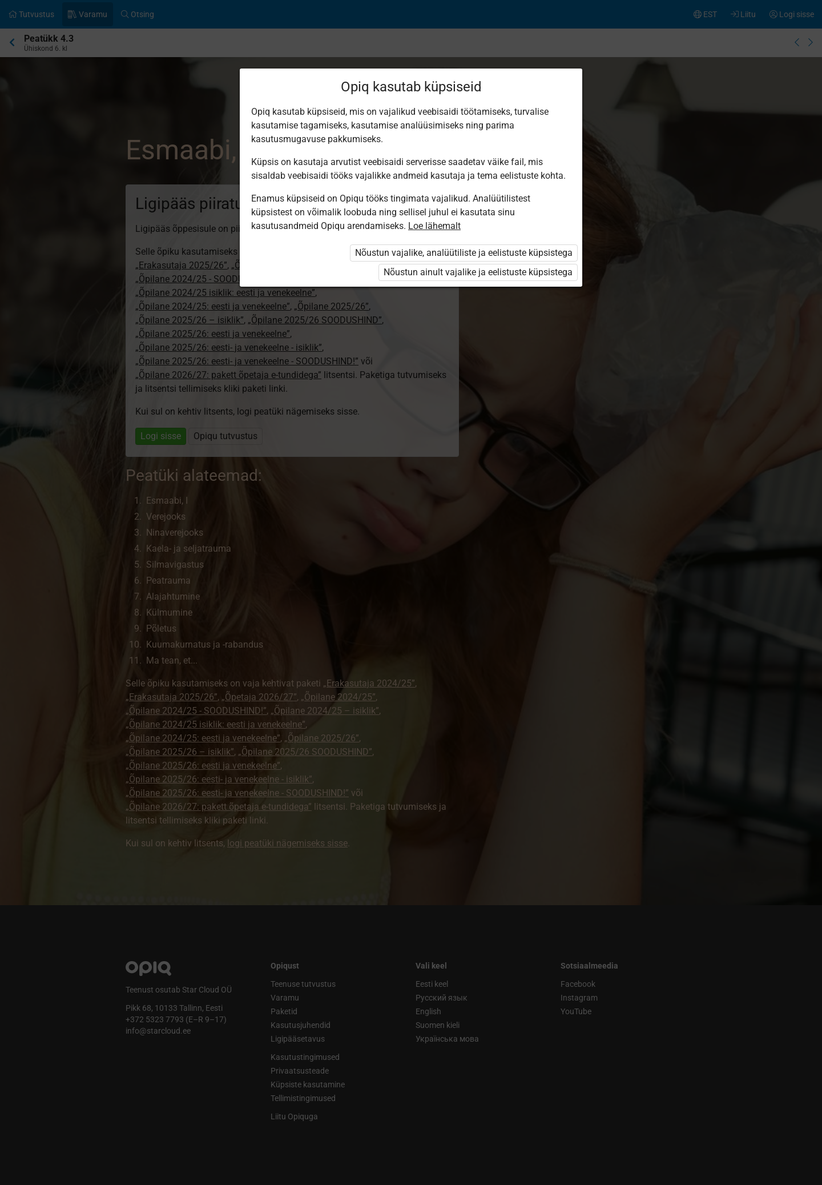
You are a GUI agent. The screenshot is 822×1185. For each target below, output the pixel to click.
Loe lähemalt (434, 225)
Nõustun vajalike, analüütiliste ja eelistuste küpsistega (464, 252)
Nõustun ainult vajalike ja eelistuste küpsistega (478, 272)
